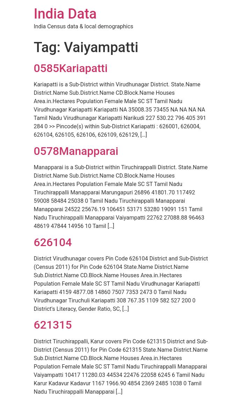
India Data (65, 14)
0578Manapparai (76, 151)
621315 (53, 324)
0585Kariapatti (71, 68)
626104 (53, 242)
